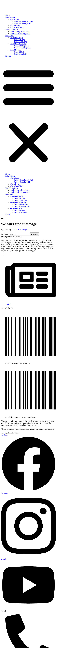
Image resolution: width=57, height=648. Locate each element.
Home (7, 15)
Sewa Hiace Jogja (20, 42)
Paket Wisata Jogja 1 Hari (23, 21)
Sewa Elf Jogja (19, 40)
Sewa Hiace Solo (20, 54)
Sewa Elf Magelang (21, 46)
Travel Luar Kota (11, 30)
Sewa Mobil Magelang (18, 44)
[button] (28, 115)
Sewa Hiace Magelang (22, 48)
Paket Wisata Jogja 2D (22, 23)
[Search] (34, 234)
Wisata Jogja (14, 19)
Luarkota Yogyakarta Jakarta (20, 32)
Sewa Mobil (9, 36)
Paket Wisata (10, 17)
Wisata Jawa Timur (17, 27)
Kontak (8, 56)
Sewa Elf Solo (19, 52)
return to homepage (20, 229)
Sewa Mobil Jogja (16, 38)
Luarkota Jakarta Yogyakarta (20, 34)
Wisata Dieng (15, 25)
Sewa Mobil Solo (16, 50)
